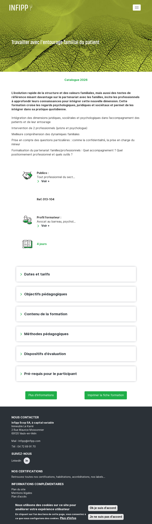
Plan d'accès (19, 496)
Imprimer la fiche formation (106, 395)
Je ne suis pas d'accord (106, 516)
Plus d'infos (68, 518)
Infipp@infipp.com (29, 441)
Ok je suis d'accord (103, 507)
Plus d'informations (41, 395)
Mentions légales (21, 493)
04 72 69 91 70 (26, 446)
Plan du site (18, 489)
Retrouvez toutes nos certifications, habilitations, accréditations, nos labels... (58, 476)
